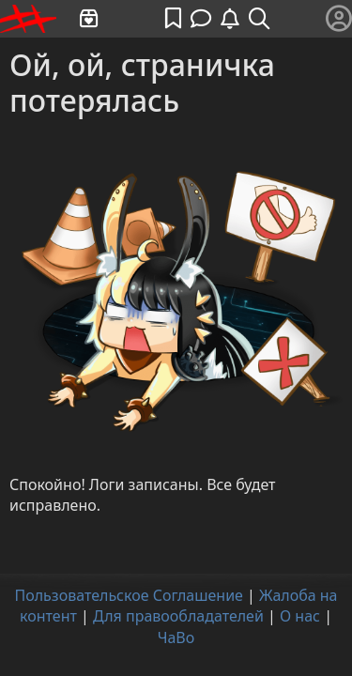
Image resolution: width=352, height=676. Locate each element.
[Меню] (339, 19)
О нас (300, 616)
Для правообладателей (178, 616)
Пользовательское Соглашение (128, 595)
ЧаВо (176, 637)
